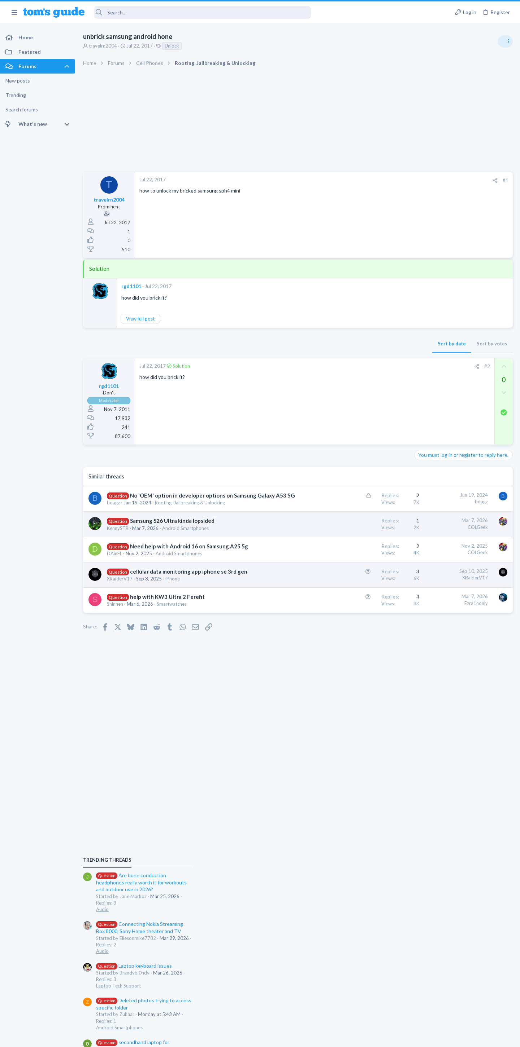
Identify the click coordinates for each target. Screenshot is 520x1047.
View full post (140, 319)
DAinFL (114, 561)
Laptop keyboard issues (455, 498)
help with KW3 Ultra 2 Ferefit (167, 612)
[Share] (380, 180)
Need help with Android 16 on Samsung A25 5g (189, 554)
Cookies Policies (232, 1037)
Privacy (278, 1037)
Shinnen (115, 619)
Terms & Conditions (328, 1037)
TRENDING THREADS (428, 392)
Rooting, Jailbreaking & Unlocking (190, 510)
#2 (371, 366)
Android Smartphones (185, 536)
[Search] (202, 12)
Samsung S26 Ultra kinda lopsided (172, 528)
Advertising (182, 1037)
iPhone (172, 594)
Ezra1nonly (360, 618)
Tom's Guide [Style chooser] (461, 987)
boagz (113, 510)
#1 (390, 180)
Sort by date (336, 343)
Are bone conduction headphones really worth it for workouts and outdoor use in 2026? (462, 414)
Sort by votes (376, 343)
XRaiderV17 (120, 594)
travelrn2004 (103, 46)
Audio (423, 441)
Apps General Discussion (443, 636)
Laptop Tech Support (439, 518)
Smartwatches (172, 619)
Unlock (172, 46)
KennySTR (118, 536)
